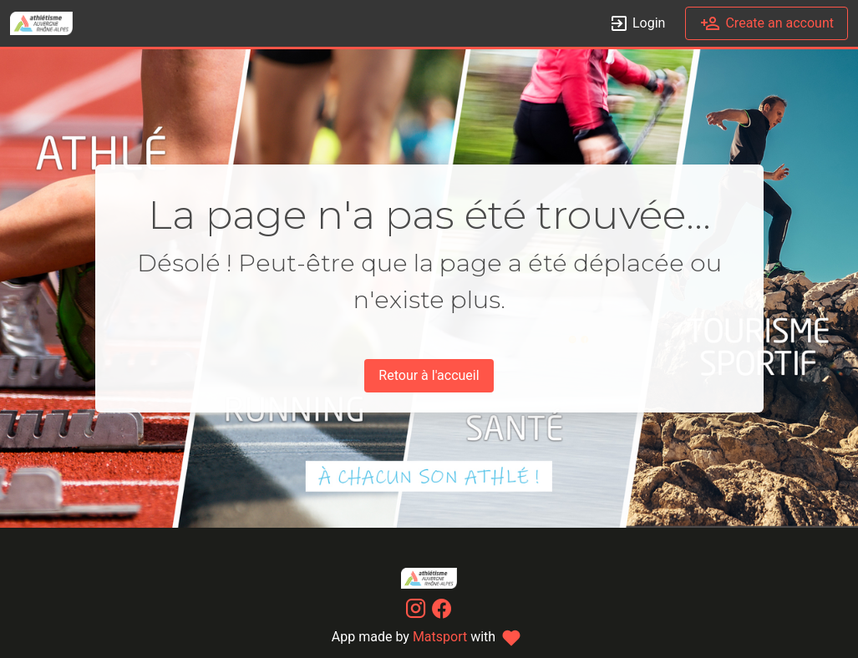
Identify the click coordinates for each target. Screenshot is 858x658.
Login (637, 23)
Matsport (440, 637)
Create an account (766, 23)
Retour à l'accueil (428, 375)
